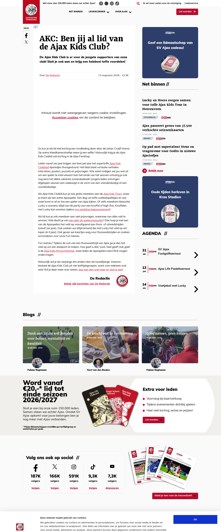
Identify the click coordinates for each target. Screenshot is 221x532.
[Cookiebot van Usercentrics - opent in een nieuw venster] (19, 526)
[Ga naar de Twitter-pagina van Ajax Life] (106, 3)
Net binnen (76, 12)
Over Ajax (123, 12)
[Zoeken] (138, 3)
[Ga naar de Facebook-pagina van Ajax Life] (101, 3)
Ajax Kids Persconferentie (59, 251)
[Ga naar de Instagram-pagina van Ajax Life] (112, 3)
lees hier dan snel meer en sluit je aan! (101, 270)
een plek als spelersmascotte (86, 220)
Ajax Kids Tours (112, 194)
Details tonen (166, 526)
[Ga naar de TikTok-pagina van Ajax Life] (117, 3)
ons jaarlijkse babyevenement (92, 209)
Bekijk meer (152, 170)
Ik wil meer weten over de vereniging (162, 3)
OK (195, 499)
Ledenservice (191, 3)
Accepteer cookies (65, 117)
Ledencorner (99, 12)
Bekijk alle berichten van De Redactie (87, 284)
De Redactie (53, 75)
